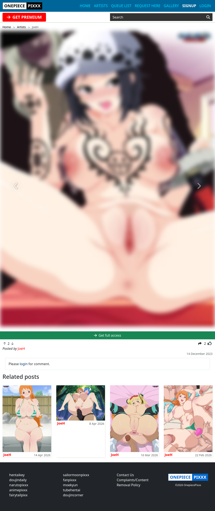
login (24, 364)
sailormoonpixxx (76, 475)
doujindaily (18, 480)
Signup (189, 5)
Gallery (171, 5)
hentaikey (17, 475)
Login (205, 5)
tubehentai (71, 490)
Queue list (121, 5)
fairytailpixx (18, 495)
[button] (16, 186)
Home (85, 5)
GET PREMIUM (24, 17)
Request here (147, 5)
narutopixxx (18, 485)
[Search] (208, 17)
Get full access (107, 335)
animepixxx (18, 490)
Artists (101, 5)
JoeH (7, 454)
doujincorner (73, 495)
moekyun (70, 485)
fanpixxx (69, 480)
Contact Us (125, 475)
